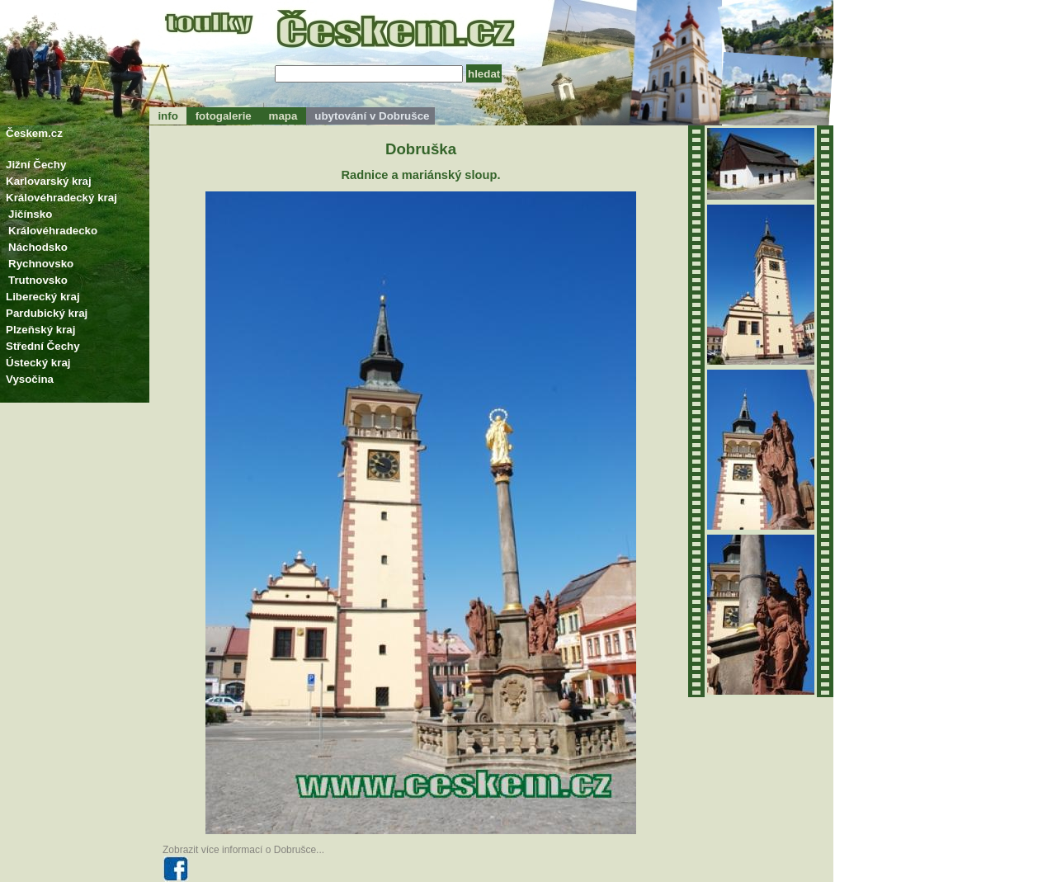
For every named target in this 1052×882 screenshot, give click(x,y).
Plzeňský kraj (40, 329)
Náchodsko (38, 247)
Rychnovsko (40, 263)
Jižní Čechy (36, 164)
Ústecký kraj (38, 362)
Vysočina (30, 379)
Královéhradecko (52, 230)
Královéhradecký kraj (61, 197)
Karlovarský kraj (49, 181)
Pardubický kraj (46, 313)
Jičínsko (30, 214)
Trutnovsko (38, 280)
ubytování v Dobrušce (370, 116)
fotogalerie (223, 116)
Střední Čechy (43, 346)
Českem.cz (34, 133)
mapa (283, 116)
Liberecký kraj (43, 296)
